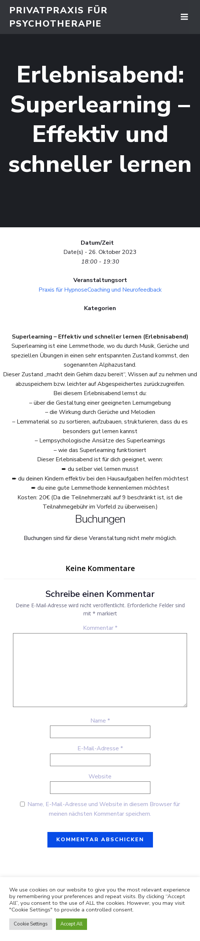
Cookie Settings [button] (31, 924)
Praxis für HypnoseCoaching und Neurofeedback (100, 290)
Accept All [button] (71, 924)
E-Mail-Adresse (100, 748)
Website (100, 776)
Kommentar (100, 628)
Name (100, 721)
